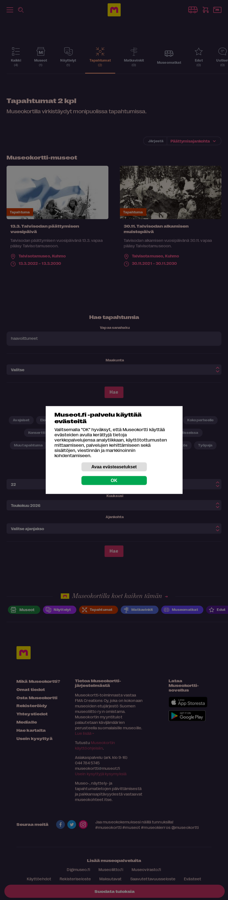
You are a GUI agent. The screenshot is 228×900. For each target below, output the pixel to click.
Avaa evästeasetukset (114, 466)
